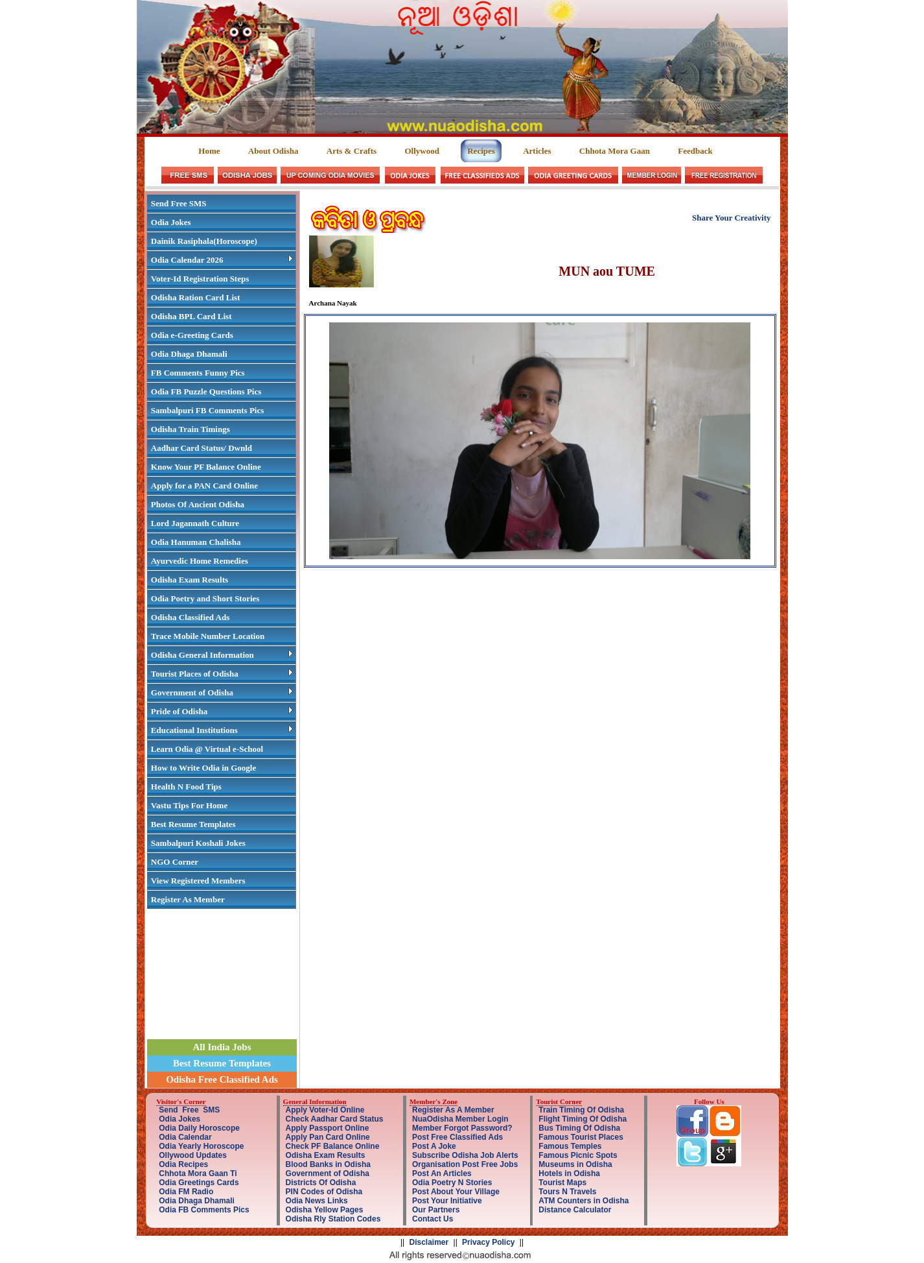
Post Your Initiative (447, 1200)
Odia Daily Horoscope (199, 1128)
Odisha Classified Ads (190, 617)
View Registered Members (198, 880)
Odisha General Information (222, 655)
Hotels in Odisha (569, 1173)
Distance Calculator (574, 1209)
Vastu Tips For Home (189, 805)
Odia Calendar (185, 1137)
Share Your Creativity (731, 218)
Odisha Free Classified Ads (222, 1079)
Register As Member (188, 899)
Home (210, 151)
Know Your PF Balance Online (206, 467)
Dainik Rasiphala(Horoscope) (204, 241)
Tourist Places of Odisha (222, 674)
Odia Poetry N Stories (452, 1182)
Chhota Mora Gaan (614, 151)
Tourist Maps (562, 1182)
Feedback (695, 151)
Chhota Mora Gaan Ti (198, 1173)
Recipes (481, 151)
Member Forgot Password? (462, 1128)
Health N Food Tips (186, 786)
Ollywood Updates (193, 1155)
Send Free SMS (179, 203)
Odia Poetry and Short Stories (205, 598)
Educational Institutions (222, 730)
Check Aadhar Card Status (335, 1119)
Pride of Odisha (222, 711)
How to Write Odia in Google (203, 768)
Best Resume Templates (193, 824)
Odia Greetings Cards (198, 1182)
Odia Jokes (171, 222)
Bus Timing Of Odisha (579, 1128)
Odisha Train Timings (190, 429)
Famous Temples (569, 1146)
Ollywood (421, 151)
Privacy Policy (488, 1242)
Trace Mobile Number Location (207, 636)
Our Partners (435, 1209)
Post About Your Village (456, 1191)
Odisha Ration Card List (195, 297)
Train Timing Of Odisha (581, 1109)
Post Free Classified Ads (457, 1137)
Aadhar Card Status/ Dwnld (201, 448)
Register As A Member (453, 1109)
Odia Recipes (183, 1164)
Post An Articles (442, 1173)
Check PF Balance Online (333, 1146)
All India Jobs (221, 1047)
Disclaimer (429, 1242)
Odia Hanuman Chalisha (196, 542)
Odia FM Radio (186, 1191)
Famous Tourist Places (580, 1137)
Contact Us (432, 1218)
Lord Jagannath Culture (195, 523)
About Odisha (273, 151)
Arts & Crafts (351, 151)
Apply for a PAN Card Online (204, 485)
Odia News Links (317, 1200)
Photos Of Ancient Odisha (197, 504)
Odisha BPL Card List (191, 316)
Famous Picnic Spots (577, 1155)
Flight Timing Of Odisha (582, 1119)
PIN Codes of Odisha (324, 1191)
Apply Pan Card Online (328, 1137)
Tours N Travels (567, 1191)
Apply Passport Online (327, 1128)
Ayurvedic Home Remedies (199, 561)
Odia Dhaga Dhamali (189, 354)
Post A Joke (434, 1146)
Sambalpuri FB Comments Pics (207, 410)
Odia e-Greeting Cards (192, 335)
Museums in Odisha (575, 1164)
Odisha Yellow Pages (325, 1209)
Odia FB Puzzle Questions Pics (206, 391)
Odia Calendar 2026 (222, 260)
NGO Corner (174, 862)
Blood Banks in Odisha (328, 1164)
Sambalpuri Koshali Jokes (198, 843)
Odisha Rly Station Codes (333, 1218)
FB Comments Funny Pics (198, 373)
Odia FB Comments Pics (204, 1209)
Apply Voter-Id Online (325, 1109)
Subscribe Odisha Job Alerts (465, 1155)
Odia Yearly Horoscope (201, 1146)
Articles (537, 151)
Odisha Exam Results (189, 579)
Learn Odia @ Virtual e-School (207, 749)
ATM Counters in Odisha (583, 1200)
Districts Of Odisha (321, 1182)
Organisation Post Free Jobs (465, 1164)
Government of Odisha (222, 692)
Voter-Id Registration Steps (200, 278)
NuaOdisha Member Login (460, 1119)
